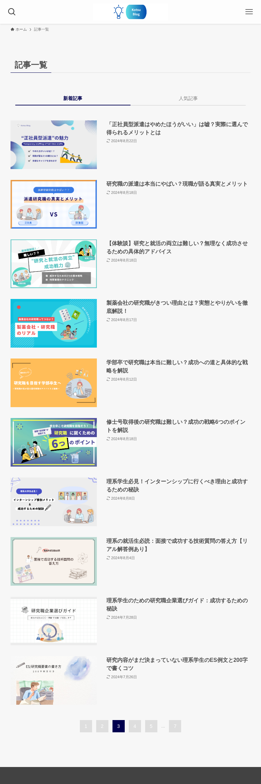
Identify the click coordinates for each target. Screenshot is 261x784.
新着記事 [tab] (72, 98)
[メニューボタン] (249, 12)
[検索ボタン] (12, 12)
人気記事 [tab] (188, 98)
